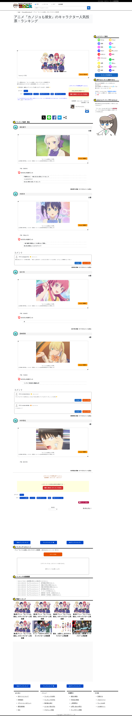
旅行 (111, 54)
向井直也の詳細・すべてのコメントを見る (80, 470)
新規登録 (115, 108)
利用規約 (20, 699)
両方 (38, 4)
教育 (100, 70)
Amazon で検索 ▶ (82, 158)
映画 (100, 47)
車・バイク (113, 50)
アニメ (25, 91)
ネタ (100, 66)
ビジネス (113, 66)
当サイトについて (23, 696)
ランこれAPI (101, 703)
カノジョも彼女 (28, 94)
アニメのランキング (27, 12)
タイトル (46, 4)
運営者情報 (21, 706)
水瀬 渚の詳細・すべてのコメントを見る (81, 267)
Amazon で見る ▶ (83, 74)
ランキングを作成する (106, 75)
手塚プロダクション (60, 94)
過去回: (52, 508)
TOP (19, 12)
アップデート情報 (76, 710)
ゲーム (101, 39)
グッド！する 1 (83, 502)
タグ (54, 4)
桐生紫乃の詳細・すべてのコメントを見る (80, 189)
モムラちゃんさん (80, 106)
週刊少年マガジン (44, 94)
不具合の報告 (75, 699)
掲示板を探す (48, 703)
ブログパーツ (101, 699)
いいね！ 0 (78, 263)
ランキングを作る (49, 699)
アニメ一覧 (48, 542)
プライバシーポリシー (24, 703)
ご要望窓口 (74, 703)
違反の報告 (74, 696)
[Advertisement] (53, 37)
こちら (21, 99)
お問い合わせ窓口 (76, 706)
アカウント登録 (49, 710)
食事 (100, 63)
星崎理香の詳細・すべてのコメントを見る (80, 416)
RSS (19, 710)
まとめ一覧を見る (49, 706)
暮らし (112, 63)
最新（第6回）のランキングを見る (78, 94)
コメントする (53, 554)
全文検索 (60, 4)
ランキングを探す (49, 696)
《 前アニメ (22, 542)
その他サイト (101, 706)
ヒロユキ (36, 94)
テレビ (112, 47)
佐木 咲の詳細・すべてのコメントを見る (81, 329)
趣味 (111, 59)
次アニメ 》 (75, 542)
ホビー (101, 50)
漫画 (52, 94)
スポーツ (101, 54)
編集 (87, 111)
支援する (100, 696)
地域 (111, 70)
